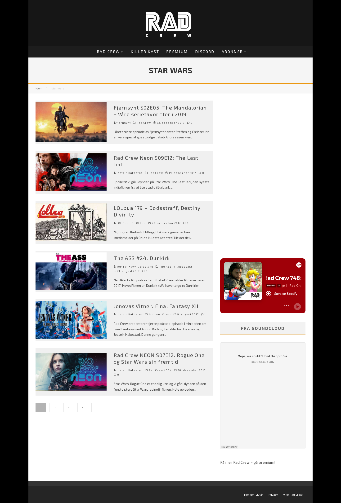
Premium (177, 51)
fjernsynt (122, 122)
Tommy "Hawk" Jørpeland (133, 266)
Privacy (273, 494)
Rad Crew (108, 51)
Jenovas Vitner (160, 314)
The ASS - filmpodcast (175, 266)
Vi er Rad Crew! (293, 494)
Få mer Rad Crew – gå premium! (247, 462)
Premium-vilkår (253, 494)
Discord (205, 51)
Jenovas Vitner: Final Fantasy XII (156, 306)
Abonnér (232, 51)
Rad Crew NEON (160, 370)
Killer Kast (145, 51)
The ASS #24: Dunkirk (142, 258)
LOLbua (140, 223)
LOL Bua (121, 223)
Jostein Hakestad (128, 172)
